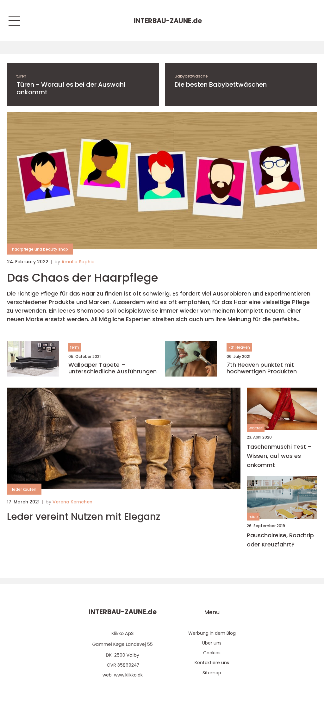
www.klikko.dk (128, 675)
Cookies (212, 653)
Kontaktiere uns (212, 662)
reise (253, 516)
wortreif (256, 428)
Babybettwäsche (191, 76)
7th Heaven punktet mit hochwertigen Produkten (262, 368)
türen (21, 76)
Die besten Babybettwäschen (221, 84)
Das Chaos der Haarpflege (82, 277)
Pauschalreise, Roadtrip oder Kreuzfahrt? (280, 539)
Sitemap (211, 673)
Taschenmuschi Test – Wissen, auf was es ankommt (279, 456)
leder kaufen (24, 489)
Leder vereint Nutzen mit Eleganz (83, 516)
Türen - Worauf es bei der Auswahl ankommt (70, 88)
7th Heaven (239, 347)
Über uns (211, 643)
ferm (74, 347)
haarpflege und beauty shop (40, 249)
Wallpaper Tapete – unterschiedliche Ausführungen (112, 368)
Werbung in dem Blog (212, 633)
